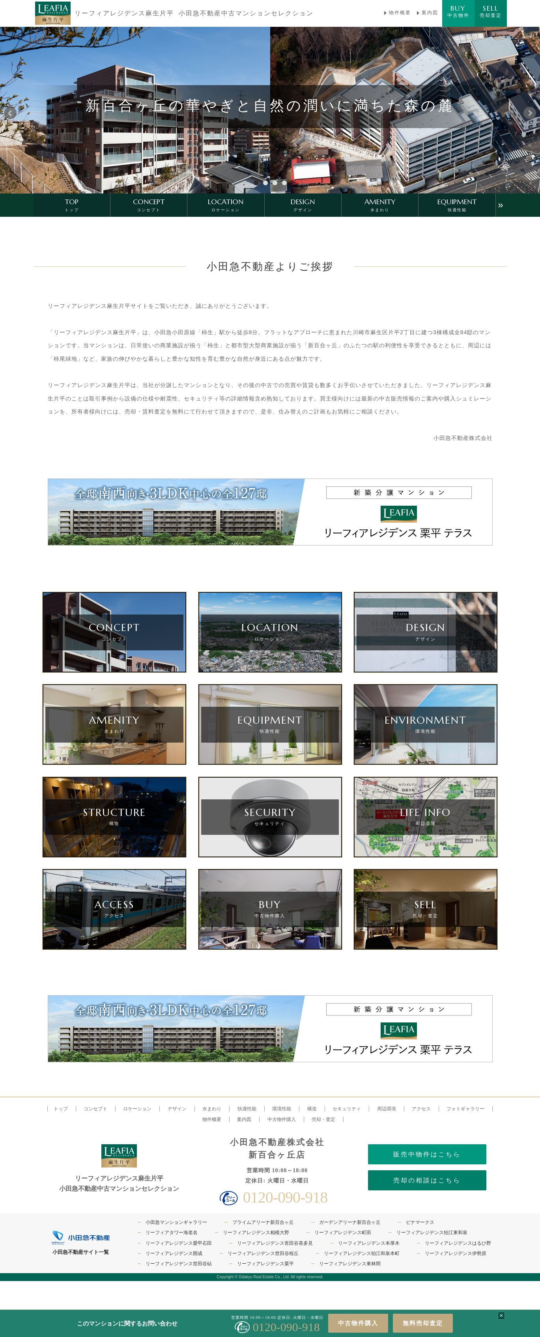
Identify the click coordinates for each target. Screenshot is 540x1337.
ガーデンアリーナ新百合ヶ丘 (350, 1222)
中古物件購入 (358, 1323)
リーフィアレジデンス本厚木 (369, 1243)
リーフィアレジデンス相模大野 (256, 1232)
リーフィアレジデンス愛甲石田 (179, 1243)
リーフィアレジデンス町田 (342, 1232)
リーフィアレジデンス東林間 (350, 1263)
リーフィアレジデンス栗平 (265, 1263)
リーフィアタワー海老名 (172, 1232)
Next (529, 113)
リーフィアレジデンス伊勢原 (455, 1253)
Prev (10, 113)
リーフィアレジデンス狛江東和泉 (431, 1232)
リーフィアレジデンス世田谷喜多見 (275, 1243)
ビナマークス (420, 1222)
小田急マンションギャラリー (176, 1222)
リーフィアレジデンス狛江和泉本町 (362, 1253)
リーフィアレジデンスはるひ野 (458, 1243)
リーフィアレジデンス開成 (174, 1253)
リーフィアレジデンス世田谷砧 (179, 1263)
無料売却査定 (423, 1323)
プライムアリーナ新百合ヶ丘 (263, 1222)
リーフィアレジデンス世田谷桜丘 (263, 1253)
